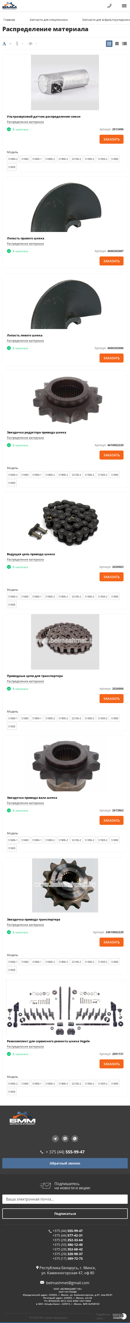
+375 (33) (68, 1244)
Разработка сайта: (103, 1316)
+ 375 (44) (65, 1152)
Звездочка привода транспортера (33, 919)
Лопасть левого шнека (24, 335)
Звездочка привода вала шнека (32, 798)
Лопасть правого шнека (25, 238)
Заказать (111, 139)
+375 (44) (68, 1230)
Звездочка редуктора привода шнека (36, 432)
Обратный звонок (65, 1163)
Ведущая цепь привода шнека (31, 554)
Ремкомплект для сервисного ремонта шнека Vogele (48, 1041)
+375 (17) (68, 1258)
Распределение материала (25, 122)
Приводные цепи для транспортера (35, 676)
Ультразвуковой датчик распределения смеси (43, 116)
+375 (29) (68, 1240)
